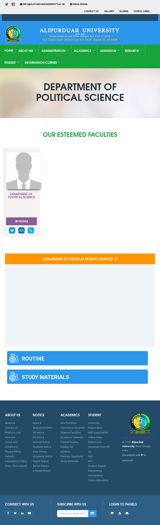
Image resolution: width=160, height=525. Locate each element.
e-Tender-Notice (42, 470)
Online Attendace (98, 480)
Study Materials (69, 461)
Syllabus (65, 451)
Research (133, 50)
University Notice (42, 456)
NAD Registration (98, 432)
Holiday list (66, 446)
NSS (90, 456)
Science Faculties (70, 432)
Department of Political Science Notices (80, 258)
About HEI (27, 50)
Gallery (109, 11)
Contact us (91, 11)
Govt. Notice (40, 451)
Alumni (123, 11)
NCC (90, 461)
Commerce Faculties (72, 427)
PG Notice (38, 437)
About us (10, 423)
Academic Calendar (71, 437)
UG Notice (38, 432)
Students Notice (42, 446)
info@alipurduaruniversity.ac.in (42, 4)
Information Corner (42, 62)
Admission (110, 50)
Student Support (97, 466)
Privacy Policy (13, 451)
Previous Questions (71, 456)
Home (8, 50)
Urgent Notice (41, 461)
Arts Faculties (68, 423)
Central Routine (69, 442)
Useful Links (142, 11)
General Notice (41, 442)
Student (11, 62)
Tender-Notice (41, 466)
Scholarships (95, 475)
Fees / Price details (16, 466)
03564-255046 (78, 4)
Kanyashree (95, 470)
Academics (84, 50)
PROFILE (21, 221)
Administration (55, 50)
